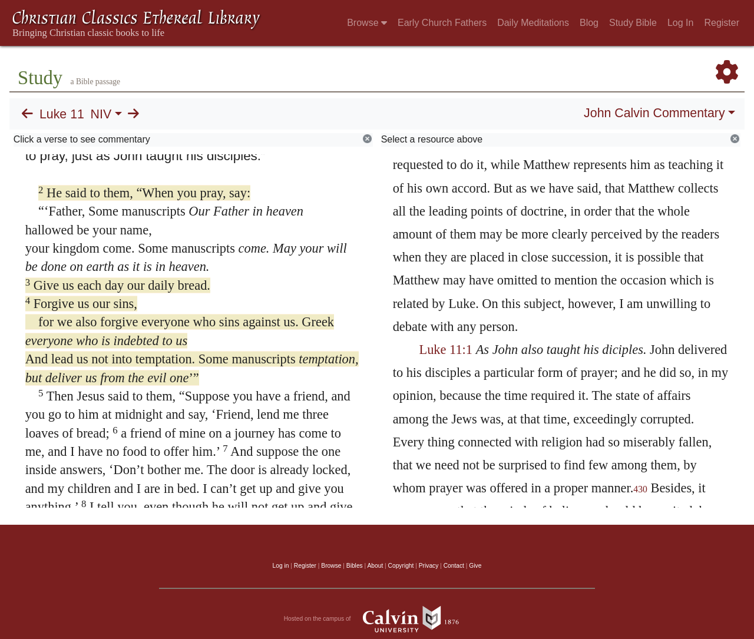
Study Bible (633, 23)
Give (475, 565)
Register (721, 23)
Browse (367, 23)
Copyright (401, 565)
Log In (680, 23)
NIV (101, 114)
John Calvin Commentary (654, 113)
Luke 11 (61, 114)
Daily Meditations (533, 23)
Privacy (429, 565)
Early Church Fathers (442, 23)
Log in (281, 565)
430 (640, 489)
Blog (589, 23)
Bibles (354, 565)
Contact (454, 565)
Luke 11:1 (445, 349)
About (375, 565)
